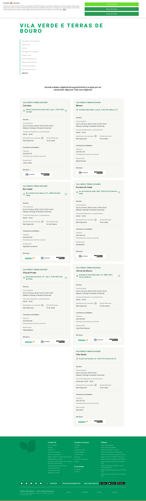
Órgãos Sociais (26, 55)
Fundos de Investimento (81, 459)
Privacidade (85, 492)
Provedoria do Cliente (54, 468)
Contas (76, 447)
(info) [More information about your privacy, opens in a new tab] (64, 9)
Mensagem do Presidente (30, 51)
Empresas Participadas (54, 452)
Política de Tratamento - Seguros (110, 450)
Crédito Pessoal (78, 454)
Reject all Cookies (111, 9)
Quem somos (26, 44)
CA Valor (76, 471)
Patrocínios (51, 450)
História (24, 48)
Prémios (50, 447)
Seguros (76, 461)
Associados (77, 469)
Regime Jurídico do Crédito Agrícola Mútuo (60, 457)
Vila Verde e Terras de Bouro (31, 41)
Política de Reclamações (107, 445)
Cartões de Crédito (79, 450)
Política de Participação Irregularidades (111, 452)
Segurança (115, 492)
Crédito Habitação (79, 452)
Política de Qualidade (28, 66)
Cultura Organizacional (29, 59)
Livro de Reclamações (54, 470)
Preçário (68, 492)
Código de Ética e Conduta (55, 459)
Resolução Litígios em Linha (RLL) (57, 465)
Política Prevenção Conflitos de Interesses (113, 457)
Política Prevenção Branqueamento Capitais (113, 454)
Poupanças (77, 457)
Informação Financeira (29, 69)
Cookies (99, 492)
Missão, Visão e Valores (29, 62)
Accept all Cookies (111, 14)
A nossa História (52, 445)
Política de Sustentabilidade (108, 447)
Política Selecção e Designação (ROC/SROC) (113, 459)
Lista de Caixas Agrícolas (55, 454)
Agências (25, 73)
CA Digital (77, 445)
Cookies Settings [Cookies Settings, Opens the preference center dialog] (112, 4)
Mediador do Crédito (53, 472)
